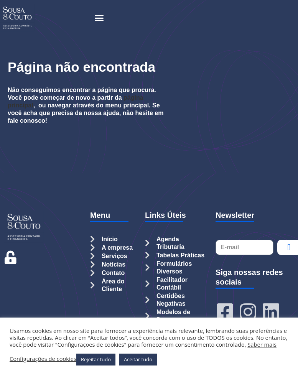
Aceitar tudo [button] (138, 359)
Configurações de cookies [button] (43, 358)
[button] (99, 17)
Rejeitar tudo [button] (96, 359)
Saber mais (262, 344)
